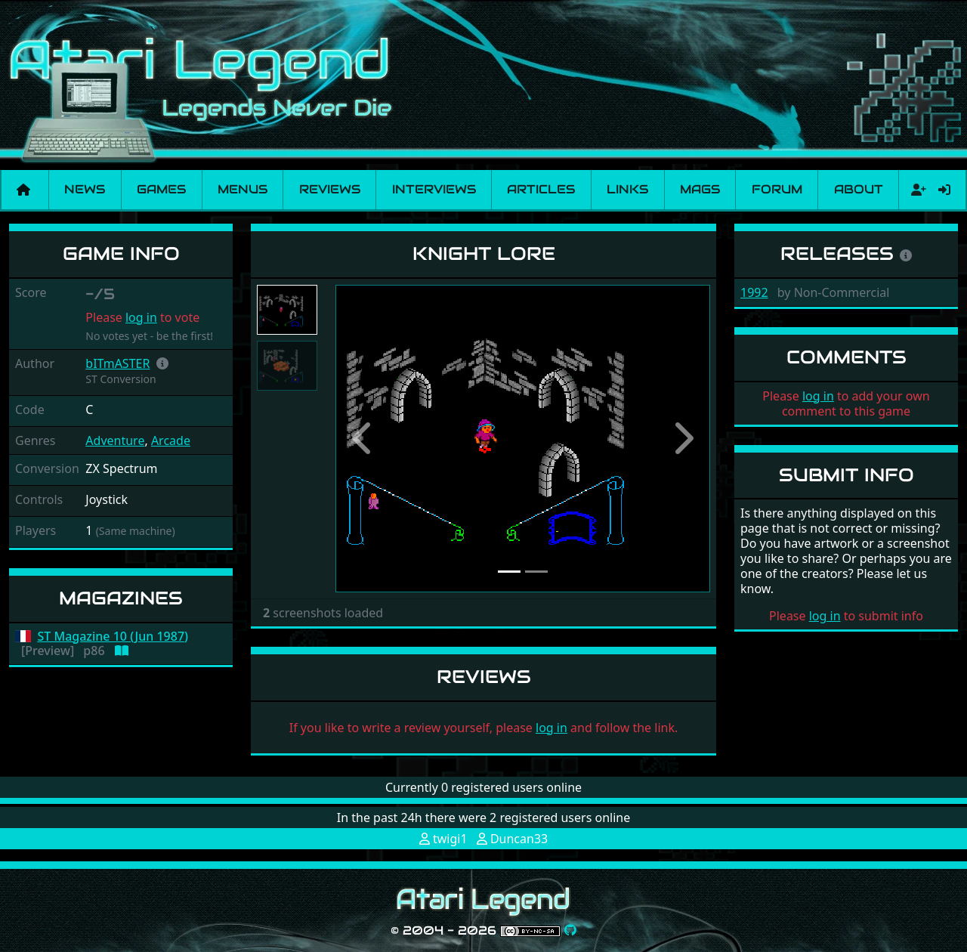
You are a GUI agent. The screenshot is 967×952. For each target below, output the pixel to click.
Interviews (434, 189)
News (84, 189)
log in (141, 317)
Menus (242, 189)
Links (627, 189)
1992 (754, 292)
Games (161, 189)
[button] (162, 363)
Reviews (329, 189)
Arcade (170, 440)
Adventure (114, 440)
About (858, 189)
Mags (700, 189)
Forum (777, 189)
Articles (541, 189)
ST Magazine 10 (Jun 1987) (113, 636)
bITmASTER (117, 363)
